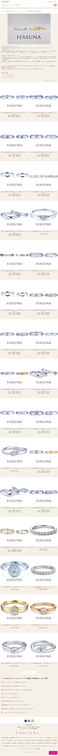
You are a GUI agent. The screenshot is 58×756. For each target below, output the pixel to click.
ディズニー (26, 737)
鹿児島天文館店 (48, 743)
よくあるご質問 (16, 740)
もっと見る (29, 672)
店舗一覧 (23, 740)
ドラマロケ (32, 745)
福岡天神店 (28, 743)
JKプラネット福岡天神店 (8, 77)
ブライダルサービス (50, 745)
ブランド (32, 737)
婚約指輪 (7, 737)
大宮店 (3, 743)
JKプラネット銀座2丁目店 (8, 74)
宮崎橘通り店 (40, 743)
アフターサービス (22, 748)
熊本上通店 (34, 743)
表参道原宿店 (41, 740)
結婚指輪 (12, 737)
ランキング (54, 737)
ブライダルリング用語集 (6, 740)
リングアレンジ (31, 748)
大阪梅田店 (14, 743)
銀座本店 (28, 740)
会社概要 (55, 743)
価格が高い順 (46, 80)
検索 (55, 5)
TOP (2, 737)
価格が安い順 (53, 80)
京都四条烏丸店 (21, 743)
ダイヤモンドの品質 (40, 745)
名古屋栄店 (8, 743)
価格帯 (49, 737)
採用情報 (37, 748)
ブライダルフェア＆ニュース (22, 745)
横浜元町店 (54, 740)
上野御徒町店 (48, 740)
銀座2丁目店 (33, 740)
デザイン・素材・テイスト (40, 737)
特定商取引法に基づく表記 (9, 745)
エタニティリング (19, 737)
